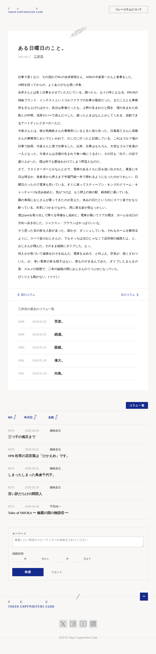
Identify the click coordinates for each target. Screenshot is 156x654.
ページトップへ (144, 595)
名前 (53, 417)
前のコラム (28, 294)
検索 (28, 571)
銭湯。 (59, 334)
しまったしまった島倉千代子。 (32, 474)
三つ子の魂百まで (21, 436)
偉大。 (59, 360)
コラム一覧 (137, 405)
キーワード (19, 533)
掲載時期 (17, 553)
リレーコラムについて (128, 9)
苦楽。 (59, 321)
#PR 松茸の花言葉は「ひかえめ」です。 (39, 455)
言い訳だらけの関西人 (25, 493)
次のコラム (128, 294)
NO (12, 417)
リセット (56, 570)
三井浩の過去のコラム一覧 (36, 308)
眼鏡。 (59, 347)
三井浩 (38, 56)
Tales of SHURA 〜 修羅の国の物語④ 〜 (38, 512)
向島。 (59, 373)
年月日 (30, 417)
